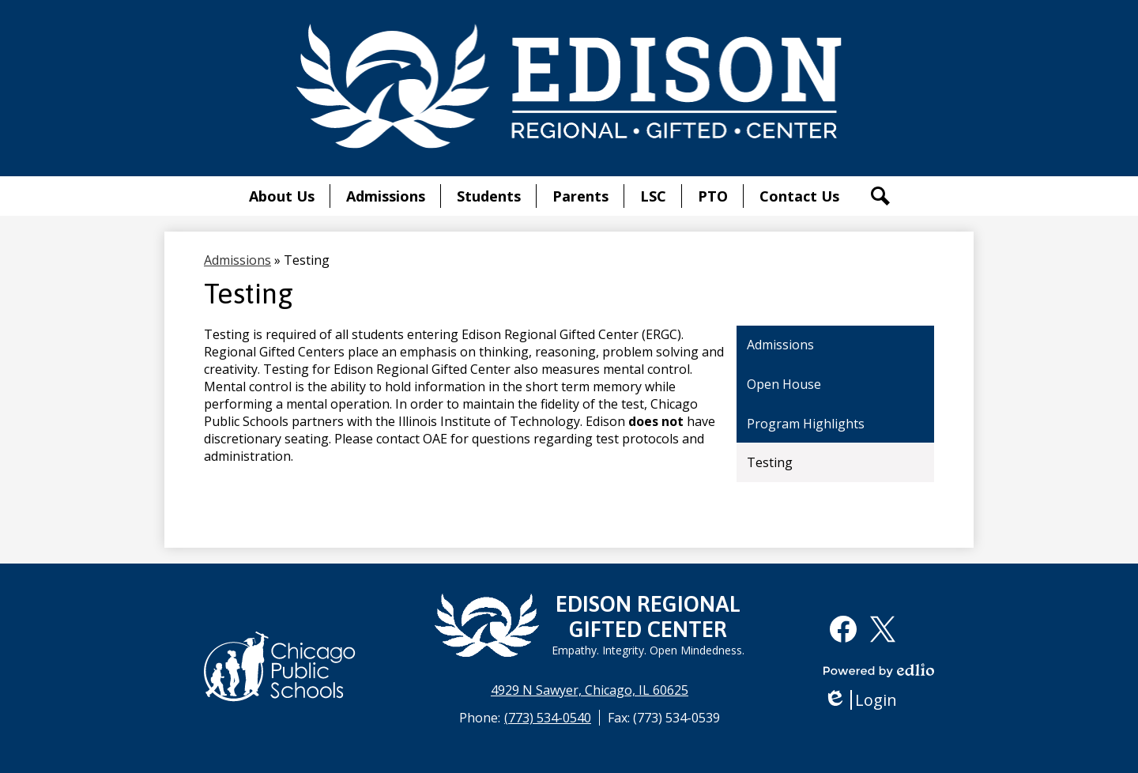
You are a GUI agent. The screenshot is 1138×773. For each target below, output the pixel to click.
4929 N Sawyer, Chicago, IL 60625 (589, 690)
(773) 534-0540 (547, 718)
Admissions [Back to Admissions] (237, 260)
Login (860, 700)
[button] (281, 196)
